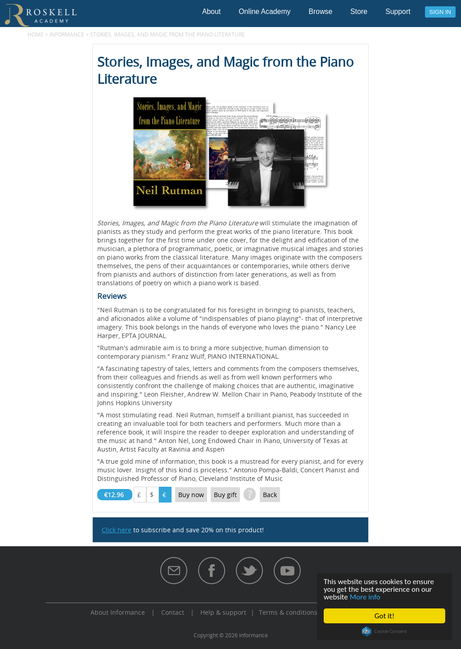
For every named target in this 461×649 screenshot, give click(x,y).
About (211, 11)
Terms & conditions (288, 612)
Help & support (223, 612)
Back (270, 494)
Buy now (191, 494)
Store (358, 11)
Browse (321, 11)
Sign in (440, 12)
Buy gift (225, 494)
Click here (116, 530)
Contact (172, 612)
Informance (67, 34)
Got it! (384, 616)
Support (397, 11)
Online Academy (264, 11)
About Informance (117, 612)
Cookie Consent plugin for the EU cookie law (384, 631)
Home (35, 34)
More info (365, 597)
